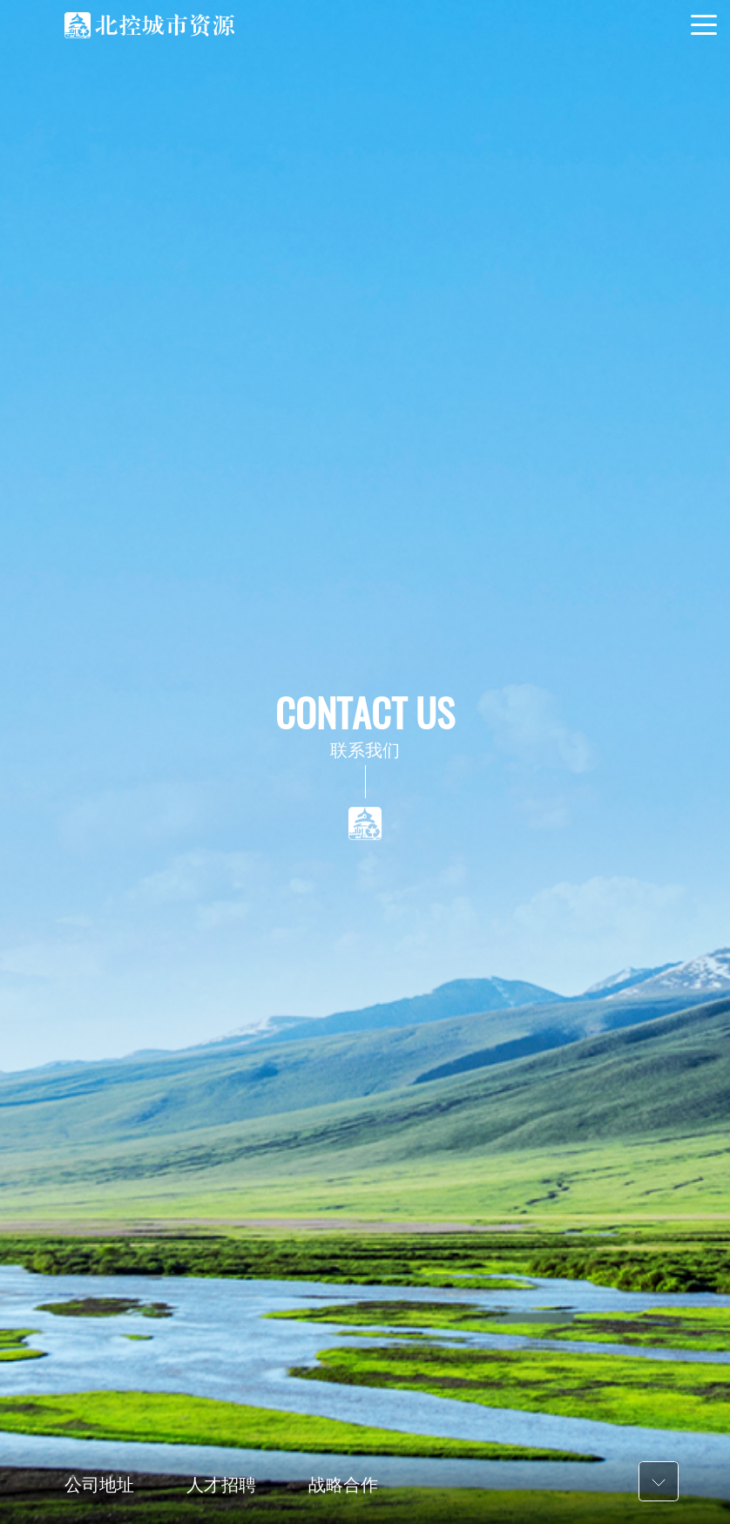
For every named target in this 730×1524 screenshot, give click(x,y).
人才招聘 (221, 1484)
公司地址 (99, 1484)
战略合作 (343, 1484)
